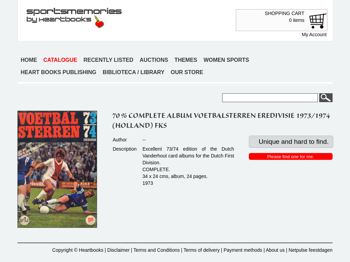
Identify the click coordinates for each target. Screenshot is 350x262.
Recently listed (108, 60)
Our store (187, 72)
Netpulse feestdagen (310, 250)
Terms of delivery (202, 250)
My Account (314, 34)
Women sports (226, 60)
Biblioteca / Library (133, 72)
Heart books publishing (58, 72)
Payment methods (243, 250)
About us (275, 250)
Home (29, 60)
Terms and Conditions (156, 250)
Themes (185, 60)
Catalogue (60, 60)
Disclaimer (118, 250)
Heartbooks (91, 250)
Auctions (153, 60)
